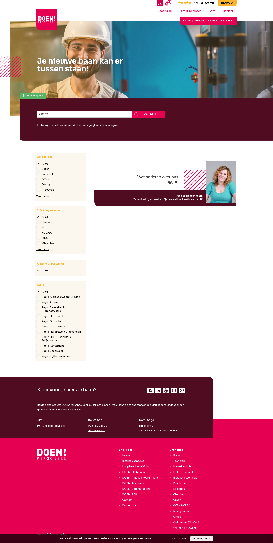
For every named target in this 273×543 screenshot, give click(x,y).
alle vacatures (63, 125)
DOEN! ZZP (129, 494)
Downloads (129, 505)
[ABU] (160, 2)
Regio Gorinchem (53, 321)
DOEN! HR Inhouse (134, 472)
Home (126, 455)
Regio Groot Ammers (55, 326)
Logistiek (48, 174)
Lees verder (145, 538)
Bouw (45, 168)
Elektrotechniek (183, 472)
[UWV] (168, 2)
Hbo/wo (47, 232)
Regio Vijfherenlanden (56, 356)
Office (46, 179)
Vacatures (165, 11)
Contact (228, 11)
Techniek (179, 460)
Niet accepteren (178, 538)
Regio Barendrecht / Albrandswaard (54, 309)
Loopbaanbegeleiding (136, 466)
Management (181, 511)
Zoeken (43, 113)
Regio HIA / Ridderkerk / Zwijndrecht (57, 338)
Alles (45, 163)
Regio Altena (50, 302)
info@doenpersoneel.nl (51, 425)
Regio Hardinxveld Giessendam (62, 331)
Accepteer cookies (201, 538)
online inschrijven (107, 125)
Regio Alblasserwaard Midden (61, 297)
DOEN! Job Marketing (136, 488)
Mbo (45, 237)
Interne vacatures (133, 460)
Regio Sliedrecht (52, 351)
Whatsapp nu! (34, 95)
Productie (48, 189)
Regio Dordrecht (52, 316)
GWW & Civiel (181, 505)
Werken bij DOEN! (185, 527)
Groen (177, 500)
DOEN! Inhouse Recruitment (140, 477)
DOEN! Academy (133, 483)
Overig (46, 184)
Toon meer (42, 196)
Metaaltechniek (183, 466)
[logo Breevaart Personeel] (47, 13)
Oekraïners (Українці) (186, 522)
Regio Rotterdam (53, 345)
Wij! (212, 11)
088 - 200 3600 (222, 20)
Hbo (44, 227)
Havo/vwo (48, 222)
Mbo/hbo (48, 243)
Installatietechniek (185, 477)
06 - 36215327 (96, 430)
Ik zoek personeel (191, 11)
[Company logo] (51, 454)
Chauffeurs (180, 494)
